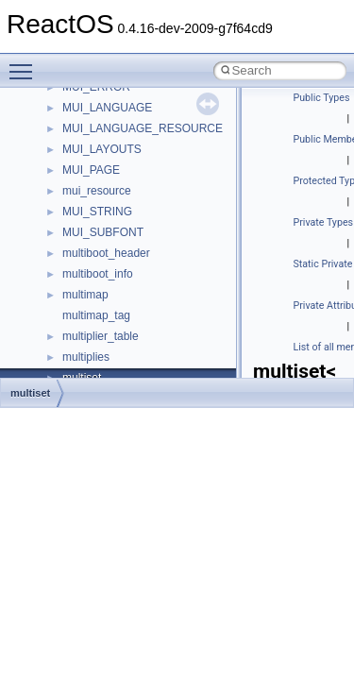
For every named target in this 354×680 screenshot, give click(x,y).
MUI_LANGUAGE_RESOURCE (142, 128)
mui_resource (96, 190)
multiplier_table (100, 336)
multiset (30, 393)
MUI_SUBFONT (102, 232)
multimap (85, 294)
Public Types (322, 98)
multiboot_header (106, 253)
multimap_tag (96, 315)
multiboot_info (97, 273)
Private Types (324, 222)
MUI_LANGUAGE (107, 107)
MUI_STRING (97, 211)
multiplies (86, 357)
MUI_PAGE (91, 170)
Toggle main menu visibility (25, 63)
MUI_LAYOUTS (102, 149)
